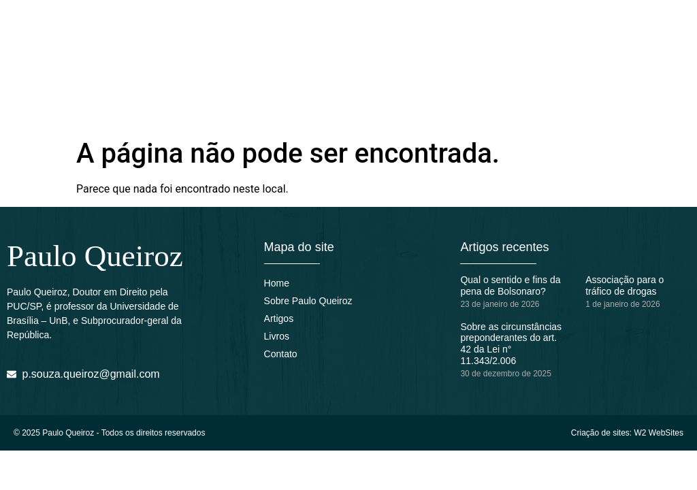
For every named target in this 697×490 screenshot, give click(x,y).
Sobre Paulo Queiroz (308, 300)
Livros (276, 336)
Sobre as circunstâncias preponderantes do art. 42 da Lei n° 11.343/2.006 (511, 343)
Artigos (279, 318)
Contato (280, 353)
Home (276, 283)
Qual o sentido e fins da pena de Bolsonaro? (510, 285)
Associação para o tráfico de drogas (624, 285)
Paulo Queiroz (95, 256)
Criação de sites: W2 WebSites (627, 433)
